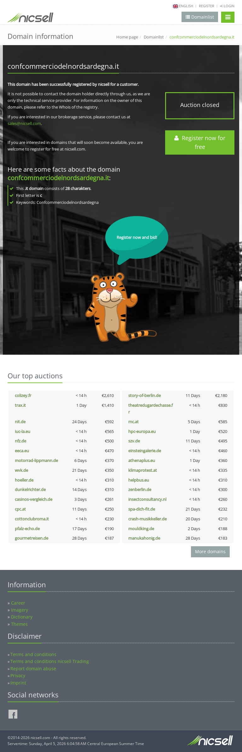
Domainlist (154, 37)
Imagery (19, 610)
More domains (210, 551)
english (186, 5)
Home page (127, 37)
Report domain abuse (33, 669)
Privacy (17, 675)
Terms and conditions (33, 654)
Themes (19, 624)
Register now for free (199, 142)
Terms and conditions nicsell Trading (49, 661)
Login (227, 5)
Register (206, 5)
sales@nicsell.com (24, 123)
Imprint (18, 683)
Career (18, 603)
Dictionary (21, 617)
